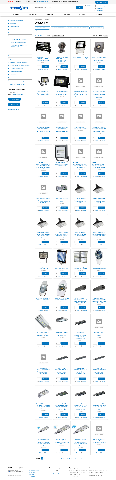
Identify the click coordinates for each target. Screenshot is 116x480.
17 (75, 458)
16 (73, 458)
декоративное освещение (18, 42)
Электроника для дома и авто (17, 84)
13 (67, 458)
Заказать (45, 66)
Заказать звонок (14, 104)
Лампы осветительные (17, 50)
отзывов (14, 477)
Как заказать (32, 472)
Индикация (12, 29)
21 (83, 458)
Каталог (47, 19)
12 (65, 458)
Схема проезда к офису (14, 109)
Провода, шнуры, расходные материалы (20, 65)
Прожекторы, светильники (18, 39)
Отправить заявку (101, 2)
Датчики (12, 59)
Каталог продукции (34, 470)
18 (77, 458)
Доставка (31, 474)
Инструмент (13, 74)
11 (63, 458)
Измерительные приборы (16, 68)
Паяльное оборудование (16, 71)
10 (61, 458)
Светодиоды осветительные (17, 33)
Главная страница (39, 19)
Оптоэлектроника (14, 26)
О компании (32, 476)
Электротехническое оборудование (19, 81)
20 (81, 458)
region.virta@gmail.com (42, 1)
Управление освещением (18, 53)
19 (79, 458)
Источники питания (15, 56)
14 (69, 458)
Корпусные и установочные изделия (19, 62)
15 (71, 458)
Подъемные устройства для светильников (78, 27)
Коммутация (13, 23)
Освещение (13, 36)
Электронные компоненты (16, 20)
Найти (79, 7)
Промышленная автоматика (17, 78)
